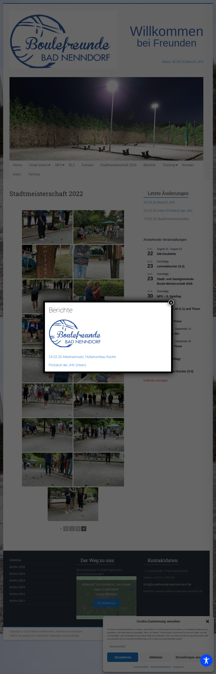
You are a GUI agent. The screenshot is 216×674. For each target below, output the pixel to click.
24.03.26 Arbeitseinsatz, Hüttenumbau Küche (82, 357)
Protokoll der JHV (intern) (67, 365)
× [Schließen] (171, 302)
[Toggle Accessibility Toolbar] (206, 662)
